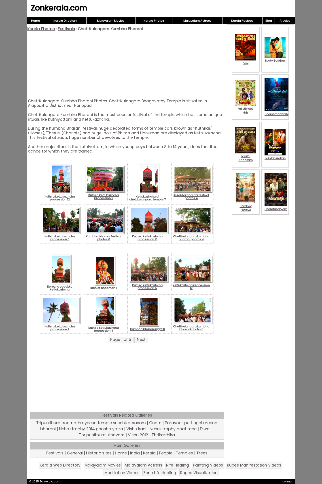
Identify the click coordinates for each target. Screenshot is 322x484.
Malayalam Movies (110, 21)
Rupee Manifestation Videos (254, 465)
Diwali (205, 429)
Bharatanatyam (276, 207)
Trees (202, 453)
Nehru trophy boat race (173, 429)
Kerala (149, 453)
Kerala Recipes (242, 21)
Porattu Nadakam (245, 156)
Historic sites (99, 453)
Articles (285, 21)
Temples (184, 453)
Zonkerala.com (59, 7)
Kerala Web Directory (60, 465)
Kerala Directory (65, 21)
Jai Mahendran (275, 156)
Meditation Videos (121, 472)
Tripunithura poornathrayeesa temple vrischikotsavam (91, 423)
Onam (155, 423)
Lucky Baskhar (275, 58)
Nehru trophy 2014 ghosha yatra (91, 429)
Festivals (66, 29)
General (75, 453)
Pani (245, 61)
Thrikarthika (163, 435)
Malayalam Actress (197, 21)
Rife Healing (177, 465)
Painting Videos (208, 465)
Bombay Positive (245, 206)
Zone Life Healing (159, 472)
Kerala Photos (154, 21)
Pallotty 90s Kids (245, 108)
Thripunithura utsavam (102, 435)
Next (141, 339)
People (165, 453)
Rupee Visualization (199, 472)
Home (35, 21)
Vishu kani (136, 429)
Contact (287, 481)
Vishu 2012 (138, 435)
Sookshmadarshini (278, 112)
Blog (268, 21)
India (135, 453)
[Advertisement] (126, 65)
